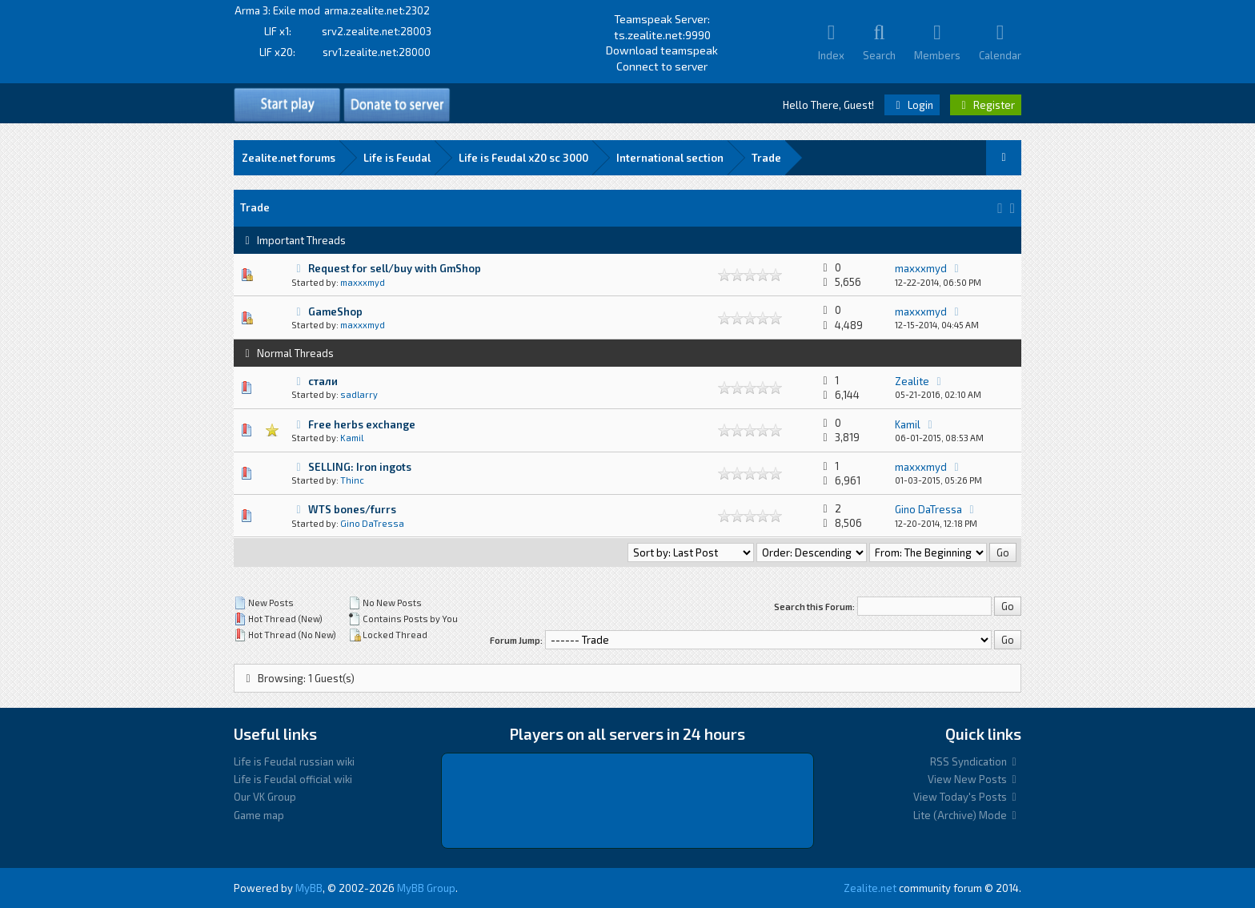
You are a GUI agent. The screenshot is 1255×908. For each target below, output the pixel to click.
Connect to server (662, 66)
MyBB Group (426, 888)
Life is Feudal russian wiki (294, 761)
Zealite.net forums (288, 157)
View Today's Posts (967, 796)
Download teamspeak (662, 50)
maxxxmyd (362, 282)
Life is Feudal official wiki (293, 779)
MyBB (309, 888)
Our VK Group (265, 796)
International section (670, 157)
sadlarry (359, 394)
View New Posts (974, 779)
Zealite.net (870, 888)
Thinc (352, 480)
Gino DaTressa (372, 523)
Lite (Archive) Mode (967, 815)
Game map (259, 815)
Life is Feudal (397, 157)
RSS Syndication (975, 761)
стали (323, 381)
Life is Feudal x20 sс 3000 (523, 157)
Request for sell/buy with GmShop (394, 268)
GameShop (335, 311)
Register (985, 104)
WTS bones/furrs (352, 509)
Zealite (912, 381)
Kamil (351, 437)
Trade (766, 157)
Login (912, 104)
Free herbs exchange (361, 424)
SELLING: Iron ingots (359, 466)
